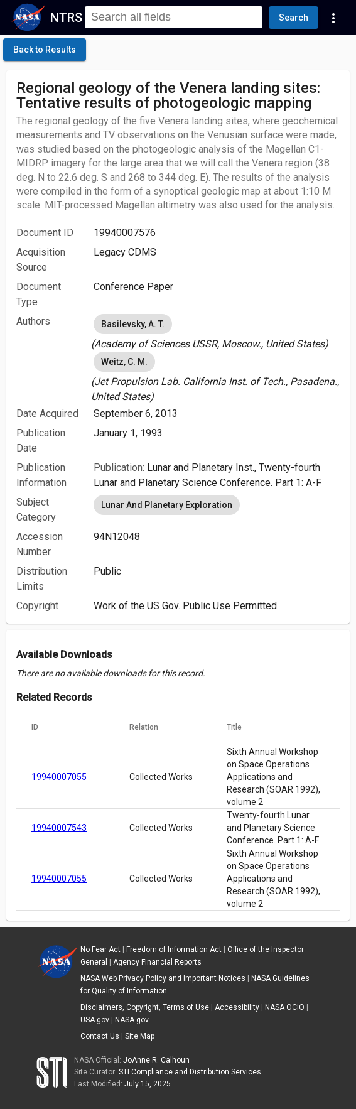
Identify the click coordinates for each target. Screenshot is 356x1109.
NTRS (66, 17)
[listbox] (217, 331)
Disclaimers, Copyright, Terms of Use (144, 1007)
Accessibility (237, 1007)
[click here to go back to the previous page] (44, 49)
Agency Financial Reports (157, 962)
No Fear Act (100, 949)
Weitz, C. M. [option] (124, 362)
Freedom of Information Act (174, 949)
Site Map (139, 1036)
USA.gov (94, 1019)
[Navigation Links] (333, 17)
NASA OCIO (285, 1007)
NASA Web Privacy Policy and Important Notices (162, 978)
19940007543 (59, 828)
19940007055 (59, 777)
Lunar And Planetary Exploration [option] (167, 505)
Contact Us (99, 1036)
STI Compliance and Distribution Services (190, 1072)
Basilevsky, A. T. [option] (133, 324)
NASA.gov (132, 1019)
